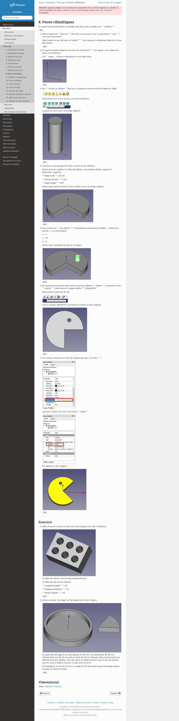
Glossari (104, 703)
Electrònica (7, 122)
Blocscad (8, 105)
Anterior (45, 693)
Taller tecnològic (9, 144)
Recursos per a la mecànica (15, 112)
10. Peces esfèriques (14, 80)
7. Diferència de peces (14, 70)
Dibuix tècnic (8, 25)
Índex (111, 703)
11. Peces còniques (13, 84)
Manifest (60, 703)
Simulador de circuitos (12, 161)
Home (41, 3)
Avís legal (70, 703)
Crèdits (96, 703)
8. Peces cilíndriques (14, 74)
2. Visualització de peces (15, 53)
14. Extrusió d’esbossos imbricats (18, 94)
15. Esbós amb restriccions (16, 98)
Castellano (17, 12)
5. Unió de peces (12, 63)
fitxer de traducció (104, 10)
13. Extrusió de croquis (14, 91)
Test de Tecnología (10, 157)
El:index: (10, 39)
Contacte (51, 703)
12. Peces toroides (13, 87)
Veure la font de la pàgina (109, 3)
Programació (8, 130)
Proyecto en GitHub (11, 164)
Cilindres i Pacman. (53, 687)
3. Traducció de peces (14, 57)
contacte (74, 10)
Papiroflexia (9, 108)
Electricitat (7, 119)
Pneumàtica (9, 43)
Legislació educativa (11, 151)
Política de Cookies (83, 703)
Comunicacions (9, 140)
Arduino (6, 133)
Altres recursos (9, 147)
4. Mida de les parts (13, 60)
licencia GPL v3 (102, 709)
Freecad (60, 3)
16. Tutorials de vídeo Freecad (17, 101)
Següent (115, 693)
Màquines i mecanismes (13, 36)
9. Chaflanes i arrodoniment (16, 77)
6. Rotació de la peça (14, 67)
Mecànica (50, 3)
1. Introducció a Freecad (15, 50)
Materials (7, 115)
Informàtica (7, 126)
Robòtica (6, 137)
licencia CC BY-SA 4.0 (61, 709)
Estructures (9, 32)
